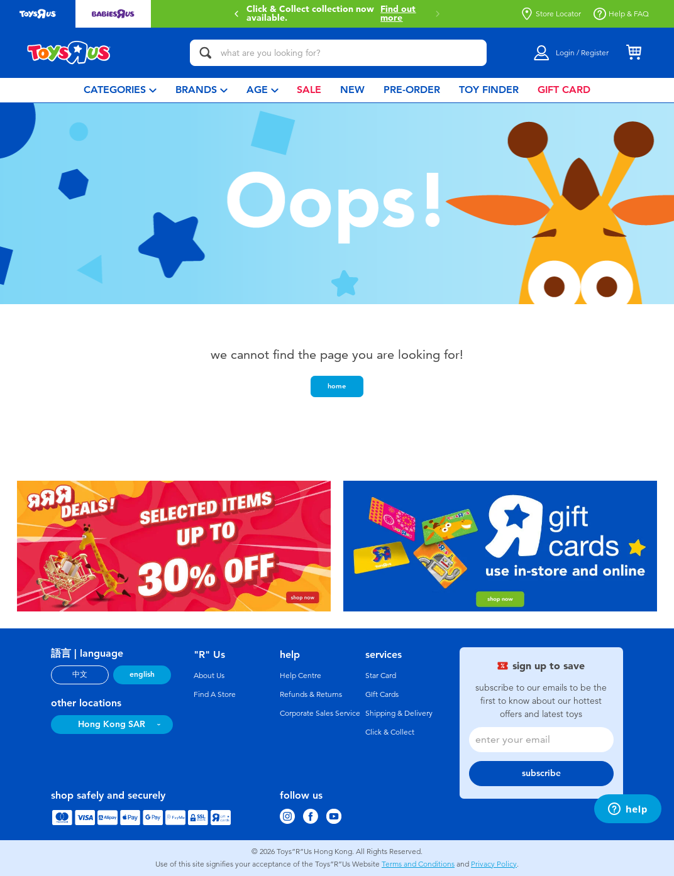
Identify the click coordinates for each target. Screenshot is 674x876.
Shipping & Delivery (399, 713)
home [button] (337, 385)
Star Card (380, 675)
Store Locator (551, 14)
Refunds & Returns (311, 694)
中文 (79, 674)
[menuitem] (120, 90)
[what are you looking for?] (338, 52)
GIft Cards (382, 694)
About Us (209, 675)
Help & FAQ (621, 14)
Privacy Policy (494, 864)
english (142, 674)
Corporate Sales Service (320, 713)
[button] (236, 14)
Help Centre (300, 675)
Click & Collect (389, 732)
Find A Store (215, 694)
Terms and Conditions (418, 864)
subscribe (541, 773)
